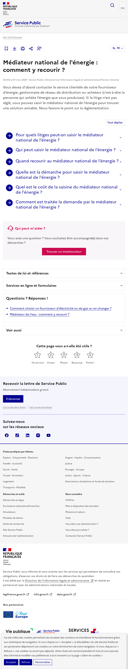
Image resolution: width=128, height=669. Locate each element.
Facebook (6, 435)
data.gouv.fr (66, 594)
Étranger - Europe (74, 469)
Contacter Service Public (78, 536)
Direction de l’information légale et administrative (59, 581)
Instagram (38, 435)
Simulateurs (9, 512)
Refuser (25, 662)
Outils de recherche (13, 524)
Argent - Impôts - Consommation (83, 457)
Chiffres (69, 500)
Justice (68, 463)
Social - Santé (10, 469)
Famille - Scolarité (12, 463)
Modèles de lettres (13, 518)
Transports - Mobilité (14, 487)
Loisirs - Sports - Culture (77, 475)
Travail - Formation (13, 475)
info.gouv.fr (43, 594)
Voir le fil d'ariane (12, 37)
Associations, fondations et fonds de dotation (89, 481)
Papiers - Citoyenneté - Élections (20, 457)
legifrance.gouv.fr (16, 594)
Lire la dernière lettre (14, 407)
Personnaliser (42, 662)
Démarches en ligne (13, 500)
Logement (8, 481)
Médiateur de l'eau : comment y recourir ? (39, 314)
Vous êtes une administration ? (81, 524)
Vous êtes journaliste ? (77, 530)
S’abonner (13, 399)
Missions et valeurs (75, 512)
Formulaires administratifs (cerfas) (21, 506)
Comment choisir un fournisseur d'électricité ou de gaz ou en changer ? (60, 308)
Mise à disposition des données (82, 506)
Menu (123, 8)
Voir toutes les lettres (40, 407)
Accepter (11, 662)
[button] (39, 48)
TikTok (17, 435)
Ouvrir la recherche (112, 5)
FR (118, 48)
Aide (68, 518)
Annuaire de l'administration (18, 536)
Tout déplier (115, 123)
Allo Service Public (13, 530)
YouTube (48, 435)
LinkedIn (27, 435)
